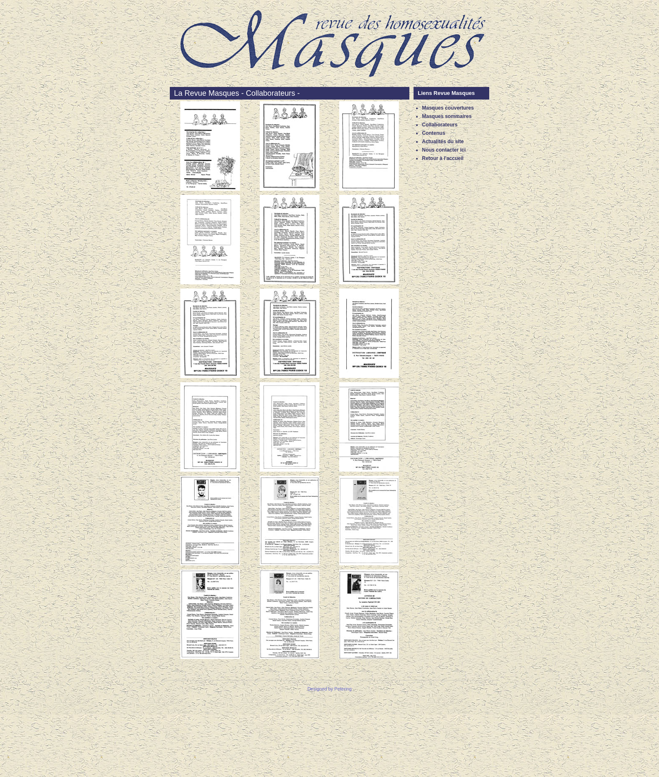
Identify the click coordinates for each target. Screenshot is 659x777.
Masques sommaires (447, 116)
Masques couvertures (448, 108)
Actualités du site (443, 141)
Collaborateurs (440, 125)
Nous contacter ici (444, 150)
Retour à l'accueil (443, 158)
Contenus (433, 133)
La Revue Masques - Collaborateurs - (237, 93)
